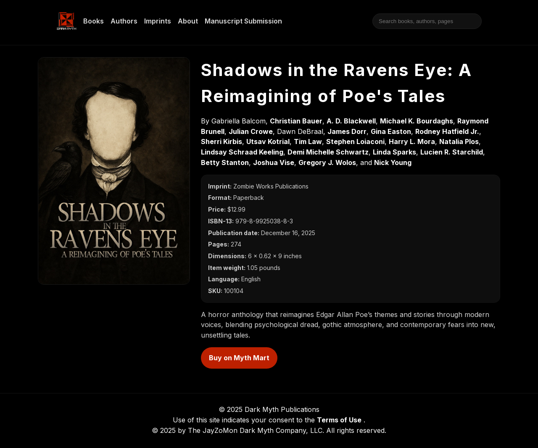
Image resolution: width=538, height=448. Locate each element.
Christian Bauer (296, 121)
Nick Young (392, 162)
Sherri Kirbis (221, 141)
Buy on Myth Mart (239, 358)
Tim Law (308, 141)
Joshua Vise (273, 162)
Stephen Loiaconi (355, 141)
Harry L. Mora (412, 141)
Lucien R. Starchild (451, 152)
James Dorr (347, 131)
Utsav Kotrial (268, 141)
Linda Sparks (394, 152)
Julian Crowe (251, 131)
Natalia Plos (459, 141)
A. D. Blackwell (351, 121)
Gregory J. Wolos (327, 162)
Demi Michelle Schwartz (328, 152)
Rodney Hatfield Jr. (447, 131)
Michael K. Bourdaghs (416, 121)
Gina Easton (391, 131)
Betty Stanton (225, 162)
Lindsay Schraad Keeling (242, 152)
